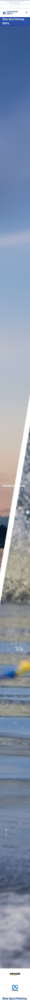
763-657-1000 (17, 1)
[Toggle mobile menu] (27, 12)
